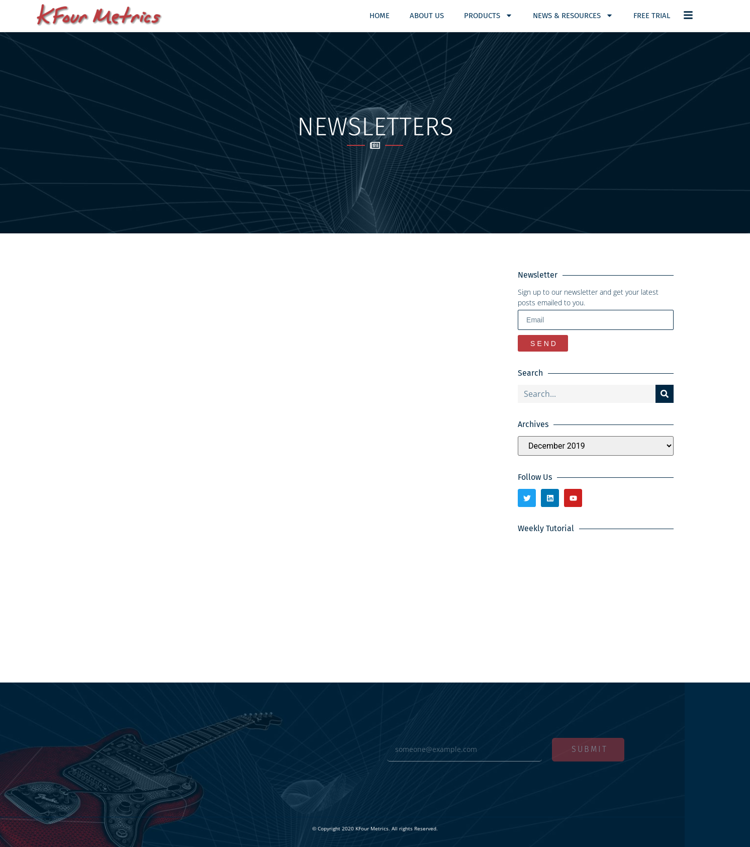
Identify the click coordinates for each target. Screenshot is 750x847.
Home (379, 15)
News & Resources (573, 15)
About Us (427, 15)
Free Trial (651, 15)
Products (488, 15)
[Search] (664, 394)
